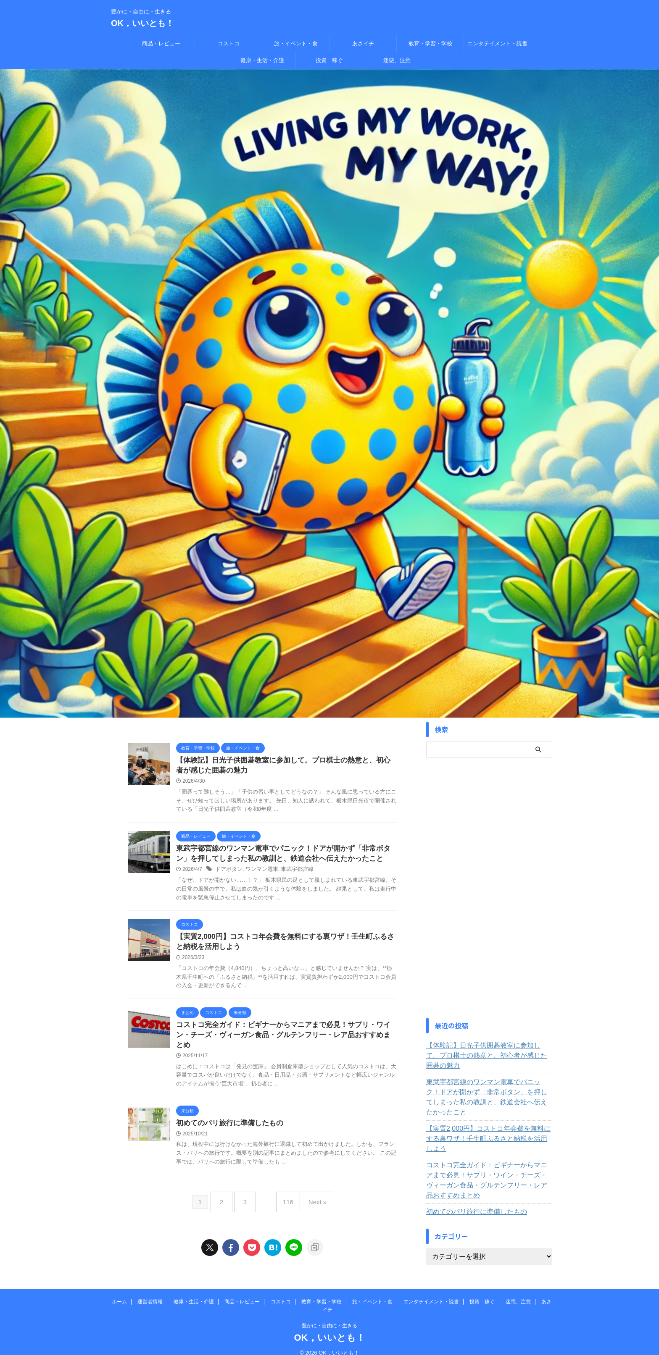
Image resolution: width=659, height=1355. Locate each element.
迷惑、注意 (397, 60)
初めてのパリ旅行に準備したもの (226, 1119)
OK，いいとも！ (142, 23)
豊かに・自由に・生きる (329, 1316)
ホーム (119, 1292)
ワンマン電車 (258, 872)
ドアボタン (227, 872)
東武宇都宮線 (291, 872)
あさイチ (363, 43)
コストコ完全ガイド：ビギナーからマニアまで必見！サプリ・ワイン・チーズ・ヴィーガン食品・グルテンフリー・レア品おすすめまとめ (488, 1145)
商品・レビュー (161, 43)
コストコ (229, 43)
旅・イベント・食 (296, 43)
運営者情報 (150, 1292)
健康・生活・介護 (262, 60)
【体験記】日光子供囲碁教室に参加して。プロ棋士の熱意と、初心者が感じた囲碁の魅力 (488, 1050)
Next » (311, 1195)
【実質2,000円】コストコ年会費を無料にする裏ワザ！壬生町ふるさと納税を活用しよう (486, 1113)
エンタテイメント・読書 (497, 43)
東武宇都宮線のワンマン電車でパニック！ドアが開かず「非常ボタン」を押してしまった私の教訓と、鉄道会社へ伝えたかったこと (488, 1082)
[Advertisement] (489, 888)
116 (286, 1195)
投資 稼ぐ (329, 60)
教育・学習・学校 (430, 43)
